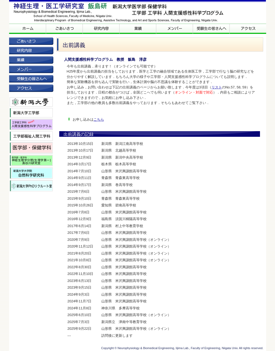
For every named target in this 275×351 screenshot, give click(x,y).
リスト (216, 87)
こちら (99, 119)
